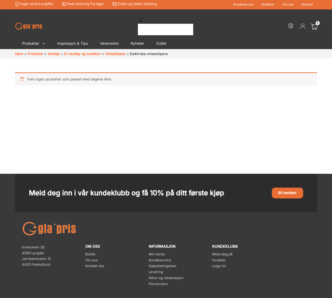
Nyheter (137, 43)
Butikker (272, 4)
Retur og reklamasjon (166, 278)
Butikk (90, 254)
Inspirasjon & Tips (72, 43)
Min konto (157, 254)
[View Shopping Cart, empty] (313, 26)
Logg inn (219, 266)
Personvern (158, 284)
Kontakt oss (94, 266)
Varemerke (109, 43)
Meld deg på (222, 254)
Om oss (290, 4)
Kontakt (308, 4)
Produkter (33, 43)
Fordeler (219, 260)
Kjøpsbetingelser (163, 266)
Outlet (161, 43)
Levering (156, 272)
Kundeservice (249, 4)
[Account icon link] (302, 26)
